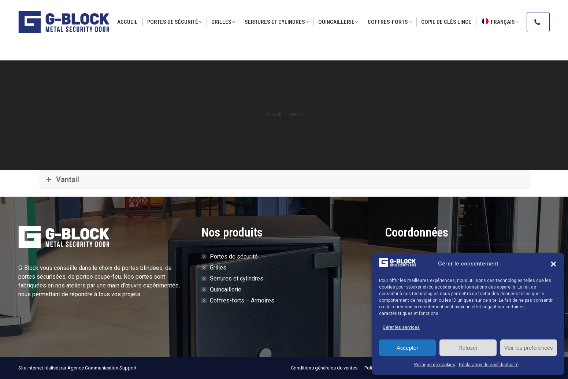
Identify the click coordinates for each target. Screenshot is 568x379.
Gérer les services (401, 327)
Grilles (218, 267)
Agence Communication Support (102, 368)
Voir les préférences (528, 348)
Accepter (407, 348)
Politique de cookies (434, 364)
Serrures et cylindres (236, 278)
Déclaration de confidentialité (489, 364)
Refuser (468, 348)
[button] (553, 264)
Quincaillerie (225, 289)
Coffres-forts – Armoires (242, 300)
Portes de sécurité (234, 256)
